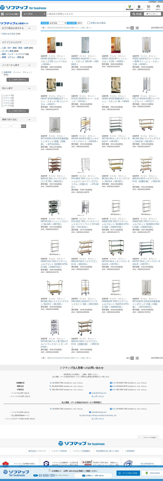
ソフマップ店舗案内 (81, 451)
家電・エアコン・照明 (13, 57)
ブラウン (9, 103)
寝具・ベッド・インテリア (15, 54)
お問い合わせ (99, 396)
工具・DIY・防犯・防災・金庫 (17, 48)
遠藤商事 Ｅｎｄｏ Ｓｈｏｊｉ (53, 56)
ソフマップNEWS (59, 451)
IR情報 (160, 2)
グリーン (9, 98)
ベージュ (9, 100)
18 (83, 28)
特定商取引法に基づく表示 (107, 451)
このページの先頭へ (150, 437)
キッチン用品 (10, 51)
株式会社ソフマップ (37, 451)
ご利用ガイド (139, 8)
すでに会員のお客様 (130, 473)
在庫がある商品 (11, 34)
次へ (88, 28)
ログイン (158, 8)
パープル (9, 106)
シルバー (9, 95)
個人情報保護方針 (147, 464)
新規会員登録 (129, 8)
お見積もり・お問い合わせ (93, 476)
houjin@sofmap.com (99, 393)
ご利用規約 (152, 2)
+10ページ (74, 28)
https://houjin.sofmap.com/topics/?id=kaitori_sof (99, 415)
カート (148, 8)
